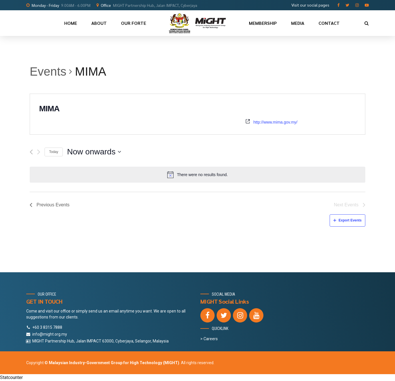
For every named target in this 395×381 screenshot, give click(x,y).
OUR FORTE (133, 23)
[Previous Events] (31, 152)
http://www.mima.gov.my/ (275, 122)
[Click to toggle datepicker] (94, 152)
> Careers (209, 338)
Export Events (347, 220)
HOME (70, 23)
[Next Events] (38, 152)
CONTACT (329, 23)
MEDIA (297, 23)
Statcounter (11, 377)
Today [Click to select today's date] (53, 152)
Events (48, 71)
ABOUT (99, 23)
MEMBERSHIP (263, 23)
